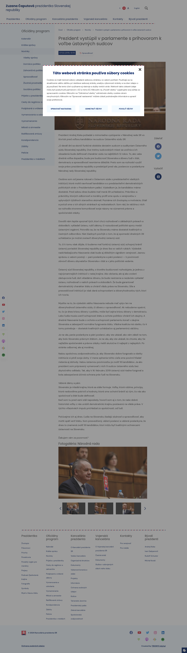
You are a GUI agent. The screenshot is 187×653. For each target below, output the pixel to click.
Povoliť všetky (126, 109)
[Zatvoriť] (140, 69)
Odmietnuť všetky (93, 109)
